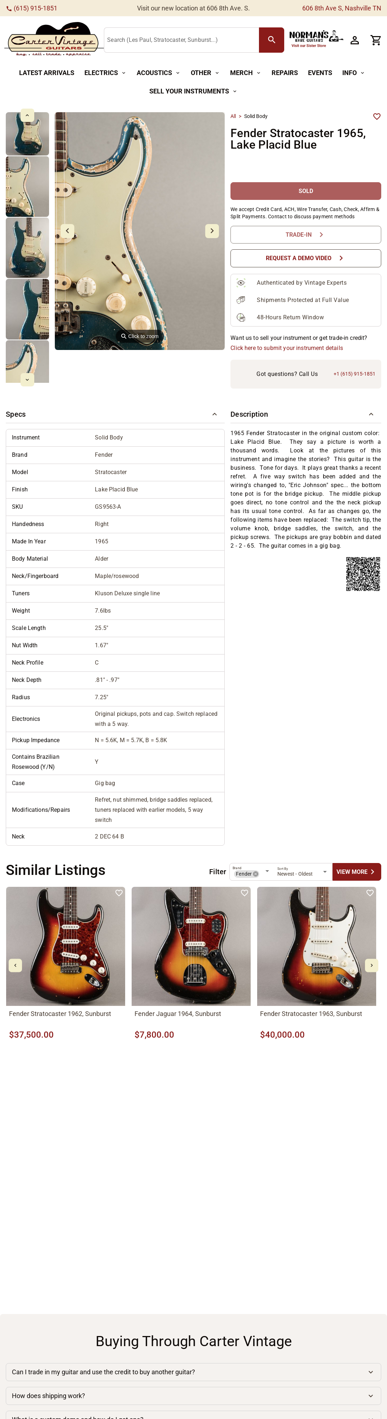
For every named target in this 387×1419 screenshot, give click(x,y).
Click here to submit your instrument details (286, 348)
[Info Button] (354, 73)
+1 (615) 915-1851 (354, 374)
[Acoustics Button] (158, 73)
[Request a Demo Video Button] (305, 258)
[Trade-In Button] (305, 235)
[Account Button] (354, 40)
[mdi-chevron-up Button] (27, 115)
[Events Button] (320, 73)
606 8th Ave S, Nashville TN (341, 8)
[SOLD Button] (305, 191)
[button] (115, 414)
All (233, 116)
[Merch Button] (246, 73)
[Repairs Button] (285, 73)
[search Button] (271, 40)
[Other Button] (205, 73)
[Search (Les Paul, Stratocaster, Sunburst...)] (183, 40)
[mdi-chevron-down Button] (27, 379)
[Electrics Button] (105, 73)
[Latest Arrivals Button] (47, 73)
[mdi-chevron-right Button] (371, 965)
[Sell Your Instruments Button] (193, 91)
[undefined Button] (357, 872)
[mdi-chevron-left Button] (15, 965)
